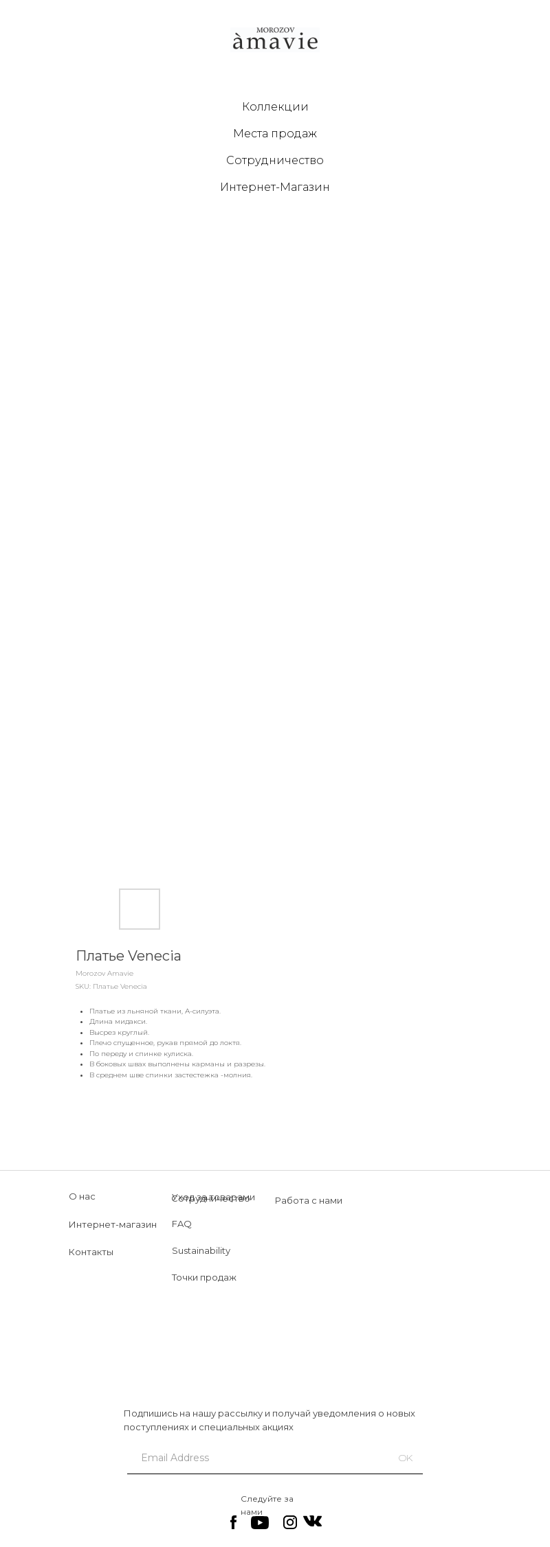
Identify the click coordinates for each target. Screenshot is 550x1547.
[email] (252, 1457)
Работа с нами (308, 1200)
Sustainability (201, 1250)
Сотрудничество (275, 160)
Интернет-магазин (113, 1224)
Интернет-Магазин (275, 187)
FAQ (182, 1223)
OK (405, 1458)
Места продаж (275, 133)
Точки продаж (204, 1277)
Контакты (91, 1251)
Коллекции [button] (275, 106)
